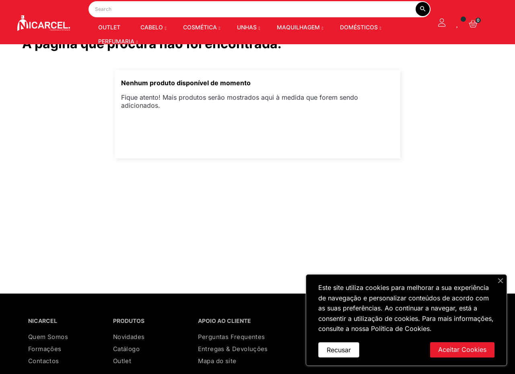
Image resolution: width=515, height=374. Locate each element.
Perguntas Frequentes (231, 357)
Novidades (129, 357)
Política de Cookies (400, 329)
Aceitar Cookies (462, 349)
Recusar (339, 350)
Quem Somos (48, 357)
